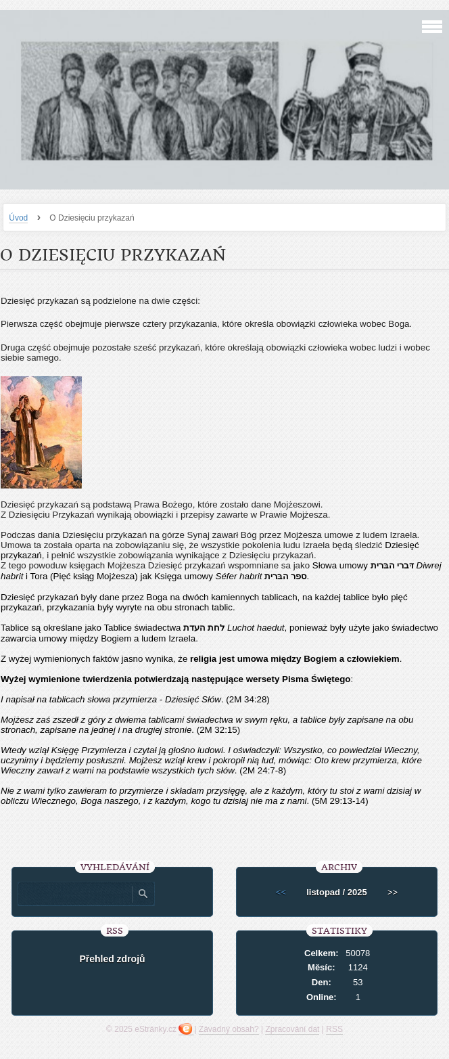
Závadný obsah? (229, 1029)
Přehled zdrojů (112, 958)
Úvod (18, 218)
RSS (334, 1029)
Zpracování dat (292, 1029)
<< (281, 892)
